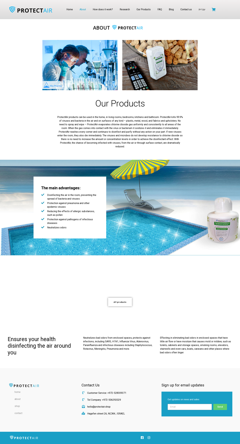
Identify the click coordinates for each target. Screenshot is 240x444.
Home (69, 9)
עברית (202, 9)
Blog (171, 9)
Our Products (144, 9)
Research (125, 9)
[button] (120, 302)
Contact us (186, 9)
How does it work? (103, 9)
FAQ (160, 9)
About (83, 9)
